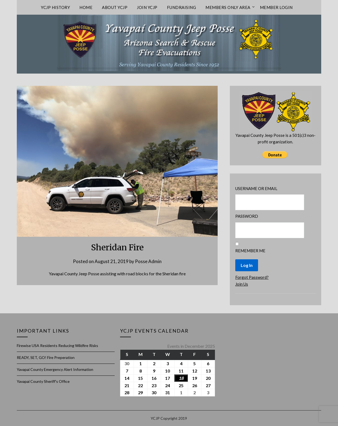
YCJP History (55, 7)
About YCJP (114, 7)
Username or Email (256, 188)
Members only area (227, 7)
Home (85, 7)
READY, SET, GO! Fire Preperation (46, 357)
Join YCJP (147, 7)
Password (246, 216)
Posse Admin (148, 261)
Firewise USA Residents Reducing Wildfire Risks (57, 345)
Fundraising (181, 7)
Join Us (241, 284)
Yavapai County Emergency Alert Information (55, 369)
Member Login (276, 7)
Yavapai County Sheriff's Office (43, 381)
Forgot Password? (252, 277)
